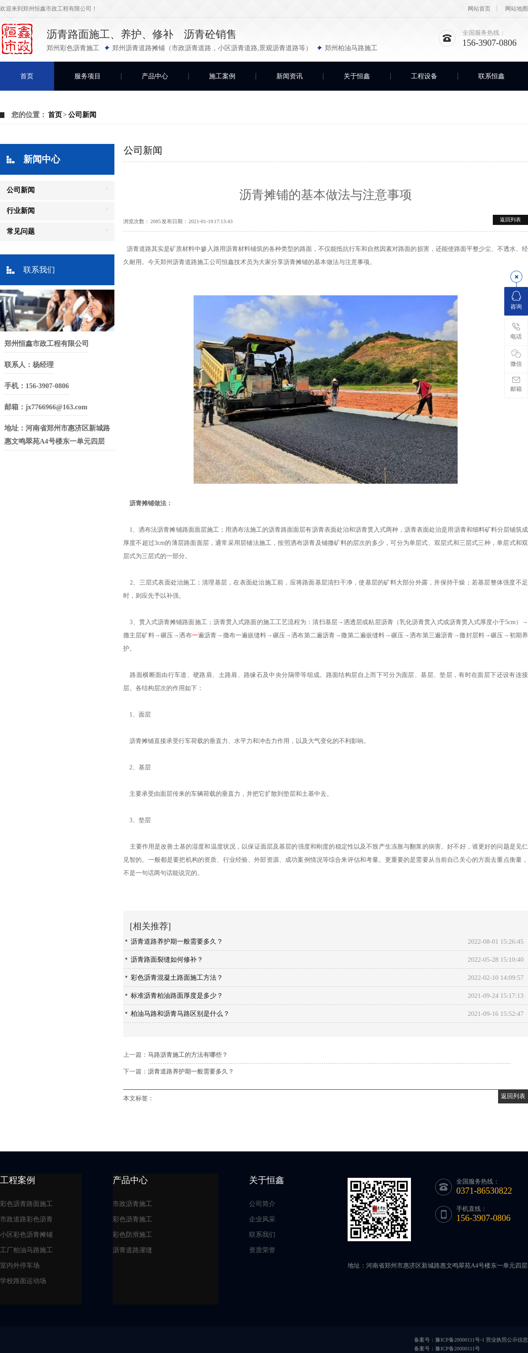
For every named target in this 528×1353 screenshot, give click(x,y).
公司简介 (262, 1203)
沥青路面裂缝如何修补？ (167, 959)
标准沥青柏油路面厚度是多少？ (177, 995)
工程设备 (424, 76)
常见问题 (21, 231)
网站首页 (479, 8)
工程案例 (17, 1180)
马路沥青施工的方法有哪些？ (188, 1055)
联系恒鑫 (491, 76)
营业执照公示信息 (507, 1340)
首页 (26, 76)
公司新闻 (82, 114)
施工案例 (222, 76)
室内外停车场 (20, 1265)
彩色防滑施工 (132, 1234)
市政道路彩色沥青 (26, 1219)
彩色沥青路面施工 (26, 1203)
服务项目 (87, 76)
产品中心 (155, 76)
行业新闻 (21, 210)
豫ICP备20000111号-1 (459, 1340)
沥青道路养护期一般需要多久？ (177, 941)
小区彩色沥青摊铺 (26, 1234)
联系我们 (39, 269)
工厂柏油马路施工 (26, 1250)
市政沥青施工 (132, 1203)
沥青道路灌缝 (132, 1250)
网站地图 (516, 8)
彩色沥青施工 (132, 1219)
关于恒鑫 (357, 76)
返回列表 (510, 220)
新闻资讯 (289, 76)
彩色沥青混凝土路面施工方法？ (177, 977)
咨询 (516, 300)
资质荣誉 (262, 1250)
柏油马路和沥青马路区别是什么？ (180, 1013)
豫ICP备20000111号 (457, 1349)
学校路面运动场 (23, 1280)
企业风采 (262, 1219)
